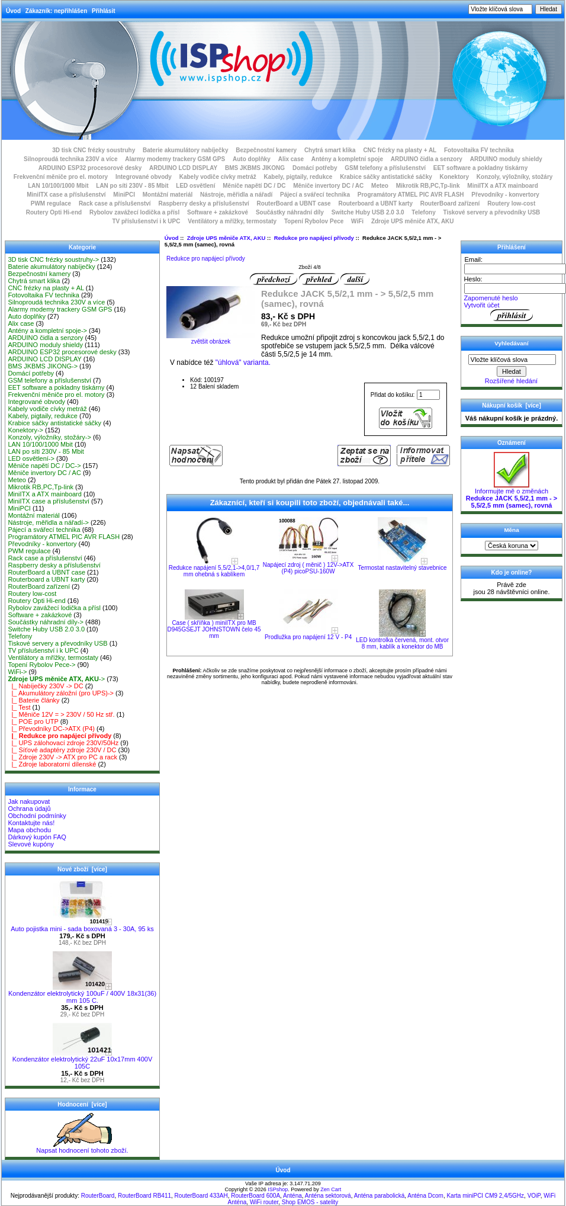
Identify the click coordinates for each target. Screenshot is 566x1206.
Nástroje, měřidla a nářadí (236, 194)
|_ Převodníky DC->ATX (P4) (51, 728)
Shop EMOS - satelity (310, 1202)
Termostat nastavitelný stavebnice (402, 567)
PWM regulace (51, 203)
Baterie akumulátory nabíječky (186, 150)
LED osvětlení (195, 185)
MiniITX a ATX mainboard (502, 185)
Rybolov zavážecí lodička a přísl (134, 212)
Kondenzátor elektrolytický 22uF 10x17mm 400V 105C (82, 1060)
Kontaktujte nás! (31, 822)
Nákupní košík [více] (511, 405)
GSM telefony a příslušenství (385, 168)
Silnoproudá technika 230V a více (70, 159)
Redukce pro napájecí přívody (314, 238)
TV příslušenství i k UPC (146, 221)
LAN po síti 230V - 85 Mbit (132, 185)
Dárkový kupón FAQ (37, 837)
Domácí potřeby (314, 168)
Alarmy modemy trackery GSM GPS (175, 159)
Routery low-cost (511, 203)
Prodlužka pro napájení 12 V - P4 (308, 637)
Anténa (292, 1195)
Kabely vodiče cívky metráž (217, 177)
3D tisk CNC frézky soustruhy (93, 150)
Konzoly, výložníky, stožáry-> (49, 437)
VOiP (534, 1195)
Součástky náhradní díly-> (45, 622)
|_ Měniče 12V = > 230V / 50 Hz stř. (61, 714)
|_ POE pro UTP (33, 721)
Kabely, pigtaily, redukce (298, 177)
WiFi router (264, 1202)
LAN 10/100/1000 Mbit (58, 185)
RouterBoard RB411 (144, 1195)
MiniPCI (124, 194)
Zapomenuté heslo (490, 298)
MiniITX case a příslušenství (66, 194)
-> (56, 678)
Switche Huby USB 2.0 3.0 (368, 212)
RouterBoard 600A (255, 1195)
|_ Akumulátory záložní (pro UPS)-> (61, 693)
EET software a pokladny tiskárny (480, 168)
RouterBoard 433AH (201, 1195)
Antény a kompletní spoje (347, 159)
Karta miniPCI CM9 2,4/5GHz (485, 1195)
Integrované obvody (143, 177)
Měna (511, 530)
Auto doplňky (252, 159)
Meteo (379, 185)
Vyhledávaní (511, 343)
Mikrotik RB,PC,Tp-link (428, 185)
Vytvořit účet (481, 305)
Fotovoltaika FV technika (479, 150)
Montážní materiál (167, 194)
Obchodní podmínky (37, 815)
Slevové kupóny (31, 844)
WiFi (357, 221)
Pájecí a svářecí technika (315, 194)
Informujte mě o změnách (511, 495)
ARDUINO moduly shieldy (506, 159)
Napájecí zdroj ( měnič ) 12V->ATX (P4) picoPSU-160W (308, 568)
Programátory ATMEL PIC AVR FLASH (411, 194)
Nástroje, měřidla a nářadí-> (48, 522)
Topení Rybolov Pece (313, 221)
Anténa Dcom (425, 1195)
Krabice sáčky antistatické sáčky (386, 177)
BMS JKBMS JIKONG (255, 168)
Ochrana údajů (29, 808)
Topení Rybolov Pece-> (41, 664)
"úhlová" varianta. (243, 362)
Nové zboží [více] (82, 869)
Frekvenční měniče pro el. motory (61, 177)
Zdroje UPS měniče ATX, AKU (226, 238)
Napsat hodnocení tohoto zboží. (82, 1147)
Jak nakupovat (29, 801)
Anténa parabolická (379, 1195)
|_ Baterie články (33, 700)
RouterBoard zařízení (450, 203)
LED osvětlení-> (31, 458)
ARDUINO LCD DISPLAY (183, 168)
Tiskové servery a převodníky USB (492, 212)
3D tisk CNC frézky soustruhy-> (53, 259)
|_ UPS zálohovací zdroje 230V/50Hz (63, 742)
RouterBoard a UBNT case (294, 203)
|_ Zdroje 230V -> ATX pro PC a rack (62, 757)
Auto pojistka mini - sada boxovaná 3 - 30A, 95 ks (82, 925)
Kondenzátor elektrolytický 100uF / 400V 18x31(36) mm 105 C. (82, 994)
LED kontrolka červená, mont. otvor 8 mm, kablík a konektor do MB (402, 643)
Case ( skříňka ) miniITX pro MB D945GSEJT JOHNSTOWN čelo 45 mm (214, 629)
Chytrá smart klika (330, 150)
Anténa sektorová (328, 1195)
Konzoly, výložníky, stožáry (515, 177)
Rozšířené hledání (511, 380)
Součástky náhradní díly (290, 212)
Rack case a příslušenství (115, 203)
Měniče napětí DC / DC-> (44, 465)
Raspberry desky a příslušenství (203, 203)
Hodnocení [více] (82, 1104)
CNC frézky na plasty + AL (399, 150)
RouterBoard (98, 1195)
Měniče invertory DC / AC (328, 185)
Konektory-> (25, 430)
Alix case (291, 159)
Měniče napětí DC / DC (254, 185)
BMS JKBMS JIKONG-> (43, 366)
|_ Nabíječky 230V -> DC (45, 685)
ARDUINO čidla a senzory (426, 159)
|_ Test (19, 707)
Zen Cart (330, 1189)
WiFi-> (17, 671)
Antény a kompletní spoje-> (47, 330)
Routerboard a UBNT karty (375, 203)
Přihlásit (103, 11)
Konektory (454, 177)
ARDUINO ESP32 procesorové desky (90, 168)
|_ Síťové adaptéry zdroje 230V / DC (62, 749)
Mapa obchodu (29, 829)
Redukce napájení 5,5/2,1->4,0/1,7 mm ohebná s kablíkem (214, 571)
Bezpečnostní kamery (266, 150)
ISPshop (278, 1189)
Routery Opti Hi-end (54, 212)
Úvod (13, 11)
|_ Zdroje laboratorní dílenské (52, 764)
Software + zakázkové (217, 212)
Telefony (423, 212)
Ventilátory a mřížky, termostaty (232, 221)
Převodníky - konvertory (505, 194)
